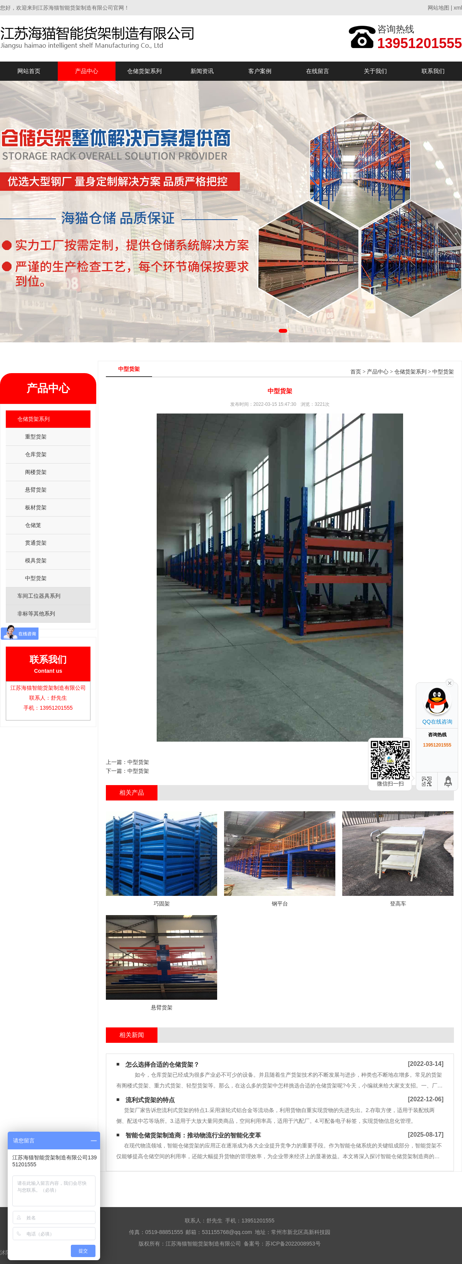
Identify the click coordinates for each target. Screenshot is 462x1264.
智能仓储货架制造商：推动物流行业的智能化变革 (193, 1135)
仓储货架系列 (144, 71)
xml (458, 8)
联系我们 (433, 71)
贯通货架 (36, 543)
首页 (355, 372)
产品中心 (86, 71)
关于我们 (375, 71)
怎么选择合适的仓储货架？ (162, 1064)
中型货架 (36, 578)
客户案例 (259, 71)
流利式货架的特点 (150, 1100)
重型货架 (36, 437)
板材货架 (36, 507)
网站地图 (438, 8)
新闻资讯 (202, 71)
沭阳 (5, 1252)
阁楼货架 (36, 472)
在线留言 (317, 71)
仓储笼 (33, 525)
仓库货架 (36, 454)
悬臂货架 (36, 490)
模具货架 (36, 560)
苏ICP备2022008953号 (292, 1244)
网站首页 (28, 71)
